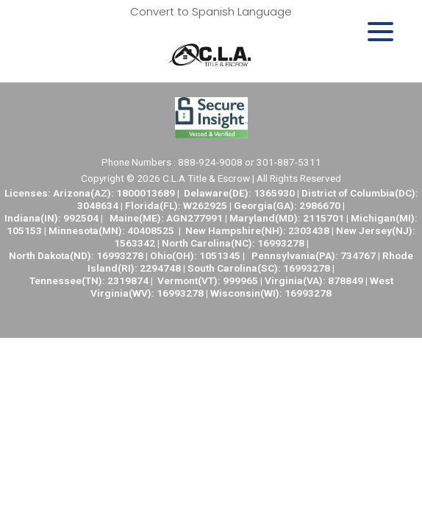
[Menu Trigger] (380, 31)
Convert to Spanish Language (211, 11)
